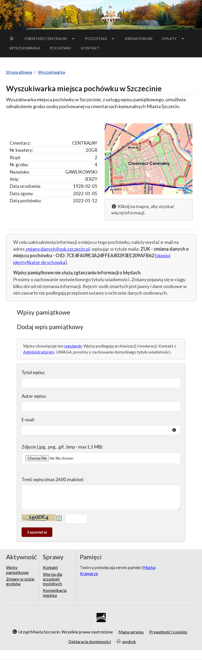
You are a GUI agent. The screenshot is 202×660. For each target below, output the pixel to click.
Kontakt (90, 48)
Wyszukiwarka (24, 48)
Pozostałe (100, 38)
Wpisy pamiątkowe (17, 570)
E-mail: (28, 419)
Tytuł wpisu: (33, 372)
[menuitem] (12, 38)
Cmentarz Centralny (49, 38)
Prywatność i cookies (168, 632)
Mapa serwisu (131, 632)
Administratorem (38, 351)
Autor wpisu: (34, 396)
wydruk (126, 641)
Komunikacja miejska (55, 592)
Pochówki (62, 49)
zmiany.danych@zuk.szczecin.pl (58, 249)
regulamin (73, 345)
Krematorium (138, 38)
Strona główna (19, 71)
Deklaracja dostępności (89, 641)
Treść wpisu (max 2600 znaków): (53, 479)
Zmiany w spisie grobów (20, 581)
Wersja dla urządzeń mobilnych (52, 579)
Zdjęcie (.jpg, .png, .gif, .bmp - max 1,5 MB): (62, 447)
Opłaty (173, 38)
